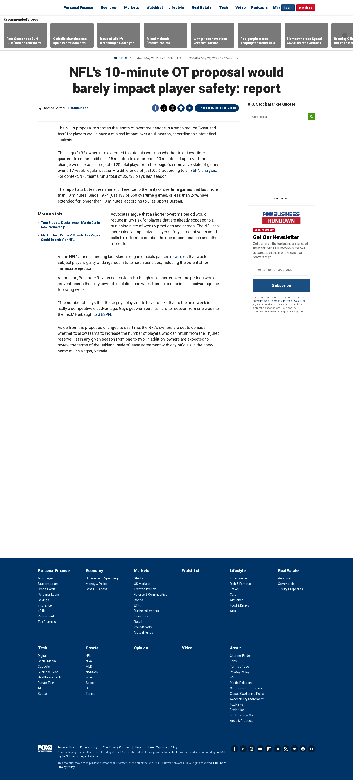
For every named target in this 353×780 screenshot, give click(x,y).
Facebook (155, 108)
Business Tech (48, 672)
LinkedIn (277, 748)
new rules (179, 256)
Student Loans (48, 584)
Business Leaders (146, 611)
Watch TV (306, 7)
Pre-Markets (143, 627)
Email (189, 108)
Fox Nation (237, 710)
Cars (233, 594)
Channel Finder (240, 656)
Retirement (46, 616)
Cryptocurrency (145, 589)
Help (138, 747)
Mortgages (45, 578)
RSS (286, 748)
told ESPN (102, 314)
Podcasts (259, 7)
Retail (138, 621)
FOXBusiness (78, 108)
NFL (88, 656)
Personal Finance (78, 7)
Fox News (236, 704)
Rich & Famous (240, 584)
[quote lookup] (278, 116)
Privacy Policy (268, 300)
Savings (43, 600)
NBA (89, 661)
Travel (234, 589)
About (235, 648)
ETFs (137, 605)
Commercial (286, 584)
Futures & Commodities (150, 594)
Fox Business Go (241, 715)
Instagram (251, 748)
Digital (42, 656)
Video (240, 7)
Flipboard (268, 748)
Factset (172, 752)
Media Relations (241, 683)
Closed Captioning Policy (247, 693)
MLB (89, 666)
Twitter (163, 108)
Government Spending (102, 578)
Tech (223, 7)
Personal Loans (49, 594)
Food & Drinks (239, 605)
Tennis (90, 693)
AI (39, 688)
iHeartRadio (311, 748)
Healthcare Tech (49, 677)
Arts (233, 611)
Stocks (139, 578)
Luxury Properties (290, 589)
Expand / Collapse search (277, 8)
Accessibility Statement (247, 699)
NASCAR (92, 672)
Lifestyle (176, 7)
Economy (109, 7)
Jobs (233, 661)
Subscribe (281, 285)
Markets (131, 7)
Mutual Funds (143, 632)
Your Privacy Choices (116, 747)
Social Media (47, 661)
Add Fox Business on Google (218, 107)
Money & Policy (96, 584)
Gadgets (44, 666)
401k (41, 611)
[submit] (311, 117)
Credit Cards (46, 589)
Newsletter (294, 748)
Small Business (96, 589)
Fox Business (48, 7)
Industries (141, 616)
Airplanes (236, 600)
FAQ (233, 677)
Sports (120, 58)
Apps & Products (241, 720)
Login (288, 7)
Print (181, 108)
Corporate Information (246, 688)
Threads (172, 108)
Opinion (141, 648)
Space (42, 693)
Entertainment (240, 578)
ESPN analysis (203, 170)
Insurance (45, 605)
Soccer (91, 683)
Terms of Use (291, 300)
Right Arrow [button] (344, 35)
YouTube (260, 748)
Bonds (138, 600)
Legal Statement (90, 756)
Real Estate (202, 7)
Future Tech (46, 683)
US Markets (142, 584)
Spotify (303, 748)
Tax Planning (47, 621)
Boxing (90, 677)
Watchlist (155, 7)
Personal (284, 578)
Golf (89, 688)
